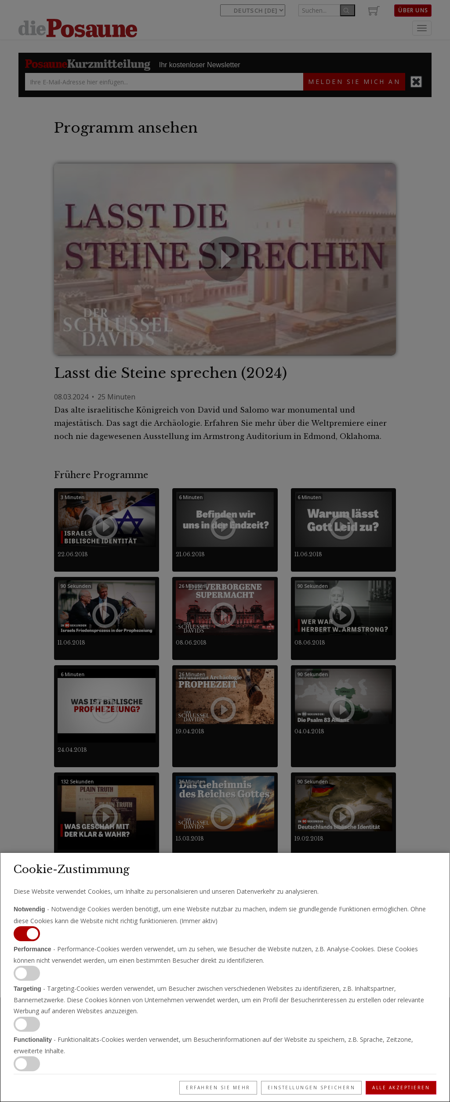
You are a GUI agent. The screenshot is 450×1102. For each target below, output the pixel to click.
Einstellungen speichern (312, 1087)
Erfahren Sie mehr (218, 1087)
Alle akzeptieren (401, 1087)
